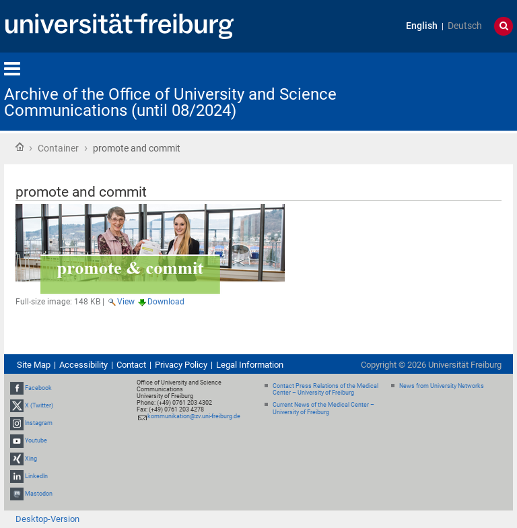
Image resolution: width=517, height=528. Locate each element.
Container (58, 148)
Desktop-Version (47, 519)
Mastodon (39, 493)
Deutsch (465, 26)
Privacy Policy (181, 365)
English (422, 26)
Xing (31, 458)
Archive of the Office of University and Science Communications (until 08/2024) (170, 102)
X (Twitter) (39, 405)
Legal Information (249, 365)
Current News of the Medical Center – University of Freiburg (323, 408)
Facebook (38, 388)
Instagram (39, 423)
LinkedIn (36, 476)
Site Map (33, 365)
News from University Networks (441, 386)
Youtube (36, 440)
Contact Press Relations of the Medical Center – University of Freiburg (325, 390)
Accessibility (83, 365)
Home (19, 147)
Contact (131, 365)
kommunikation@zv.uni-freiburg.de (193, 416)
